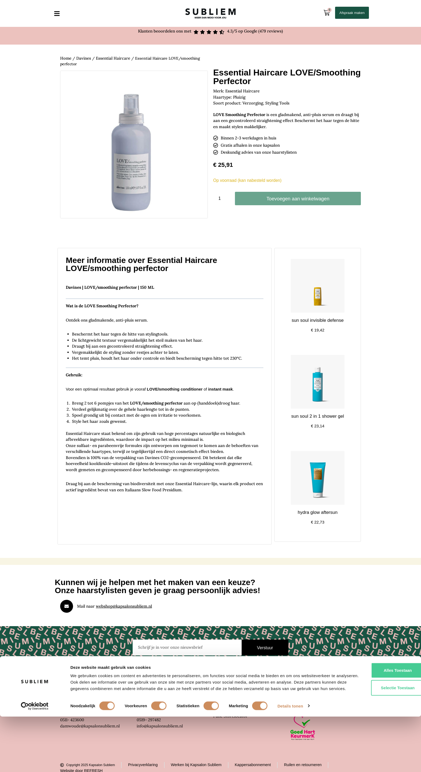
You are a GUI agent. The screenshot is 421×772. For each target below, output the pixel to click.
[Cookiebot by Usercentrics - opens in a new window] (34, 761)
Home (65, 58)
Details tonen (290, 761)
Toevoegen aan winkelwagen (298, 199)
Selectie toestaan (376, 737)
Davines (83, 58)
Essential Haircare (111, 58)
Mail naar (114, 605)
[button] (56, 13)
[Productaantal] (221, 198)
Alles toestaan (376, 719)
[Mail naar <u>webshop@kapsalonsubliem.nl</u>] (66, 606)
